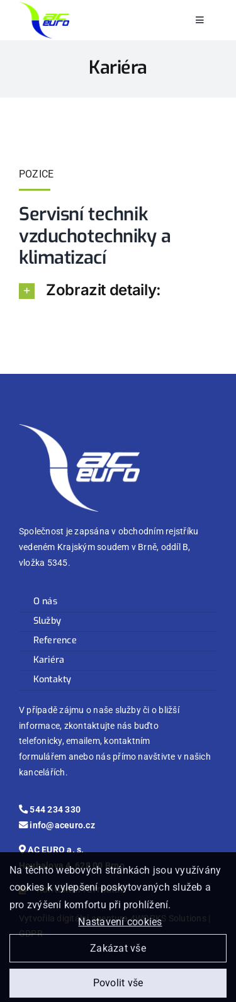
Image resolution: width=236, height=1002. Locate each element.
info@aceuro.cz (57, 825)
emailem (83, 741)
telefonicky (40, 741)
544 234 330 (50, 809)
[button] (118, 290)
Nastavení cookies (120, 925)
